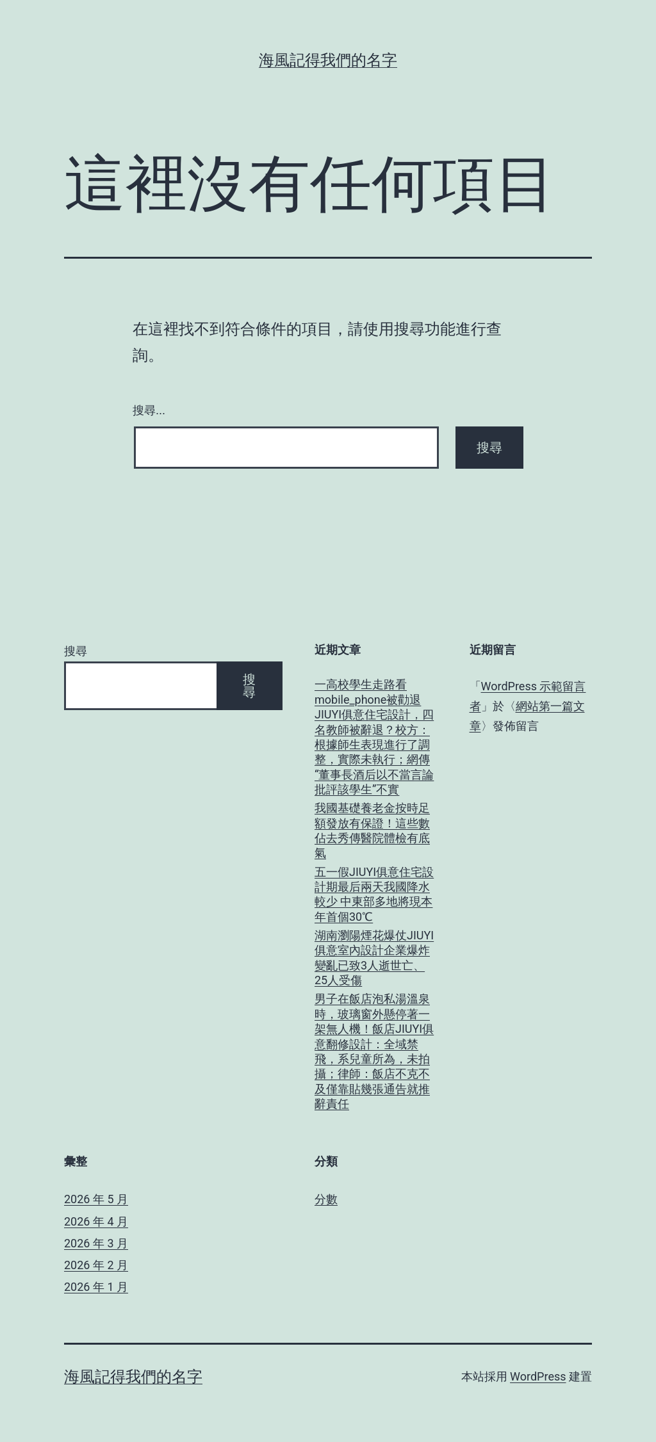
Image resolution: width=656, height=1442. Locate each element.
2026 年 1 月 (96, 1286)
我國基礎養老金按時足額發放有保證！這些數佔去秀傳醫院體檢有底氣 (372, 830)
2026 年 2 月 (96, 1265)
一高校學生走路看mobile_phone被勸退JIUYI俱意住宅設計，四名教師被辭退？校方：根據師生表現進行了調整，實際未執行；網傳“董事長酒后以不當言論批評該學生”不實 (374, 736)
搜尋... (149, 410)
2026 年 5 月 (96, 1199)
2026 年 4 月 (96, 1221)
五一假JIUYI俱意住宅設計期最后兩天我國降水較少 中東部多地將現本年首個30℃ (374, 894)
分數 (326, 1199)
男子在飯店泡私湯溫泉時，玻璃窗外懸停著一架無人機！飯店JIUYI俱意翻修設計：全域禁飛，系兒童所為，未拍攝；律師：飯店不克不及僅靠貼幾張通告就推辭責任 (374, 1051)
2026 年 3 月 (96, 1243)
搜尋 (75, 651)
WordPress (538, 1376)
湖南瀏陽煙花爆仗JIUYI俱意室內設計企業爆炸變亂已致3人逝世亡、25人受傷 (374, 957)
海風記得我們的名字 (328, 60)
